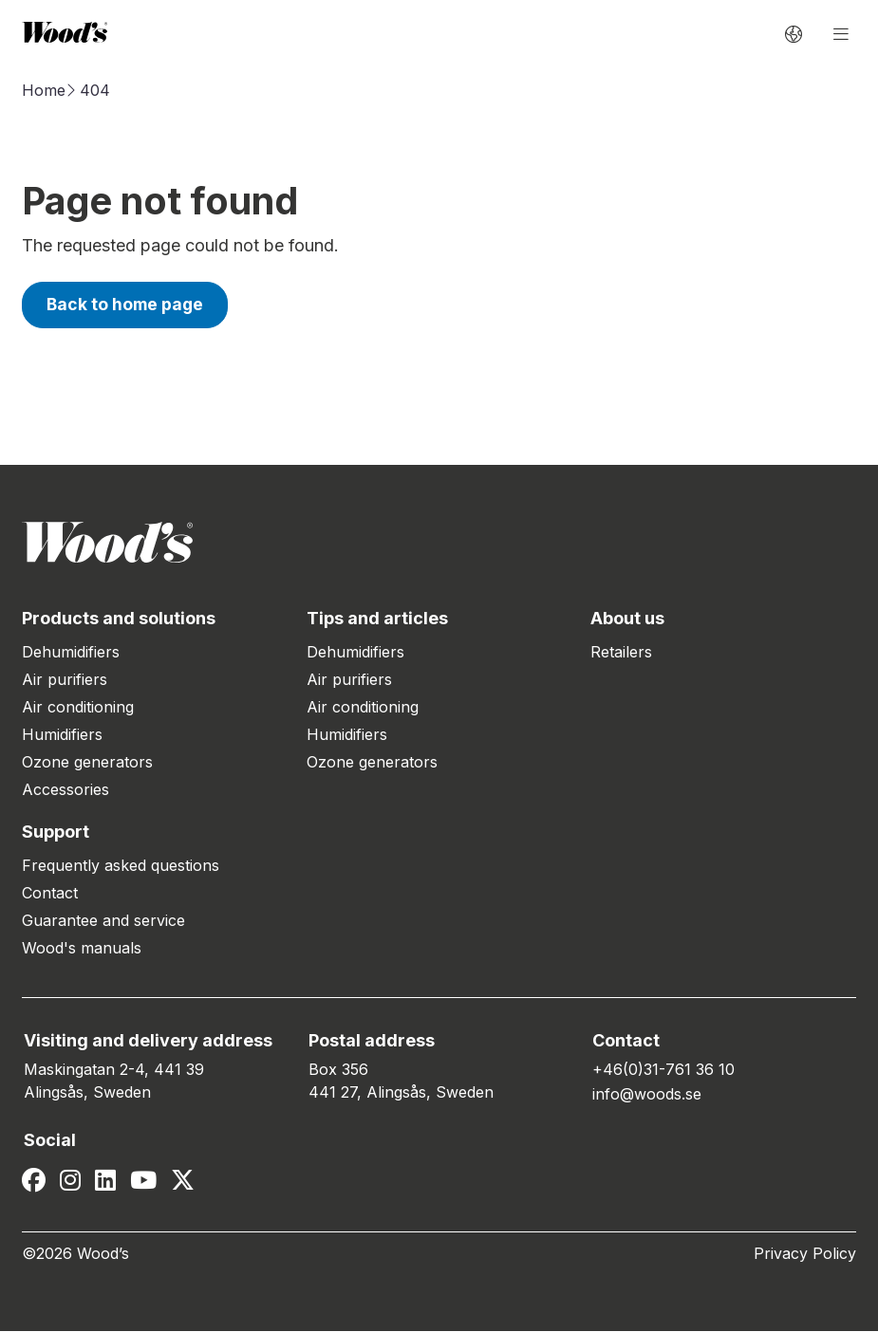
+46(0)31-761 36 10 (663, 1070)
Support (55, 832)
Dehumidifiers (71, 652)
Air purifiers (64, 680)
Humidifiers (62, 735)
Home (43, 90)
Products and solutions (118, 619)
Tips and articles (377, 619)
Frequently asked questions (120, 866)
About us (627, 619)
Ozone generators (87, 762)
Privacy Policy (805, 1254)
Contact (50, 893)
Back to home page (127, 305)
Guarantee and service (103, 921)
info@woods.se (646, 1094)
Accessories (65, 790)
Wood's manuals (81, 948)
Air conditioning (78, 707)
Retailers (621, 652)
